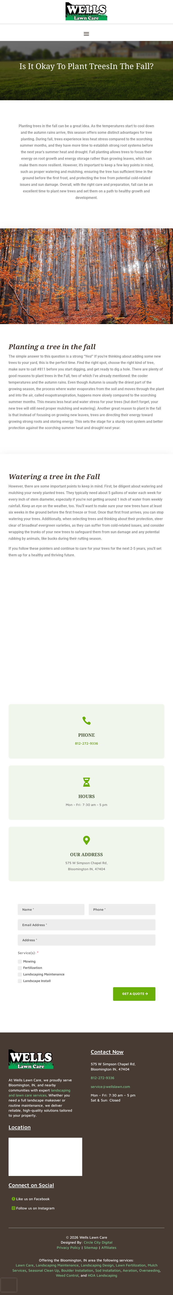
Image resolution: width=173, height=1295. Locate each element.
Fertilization (30, 968)
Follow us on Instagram (35, 1208)
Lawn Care (25, 1265)
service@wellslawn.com (110, 1087)
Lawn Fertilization (131, 1265)
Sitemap (91, 1247)
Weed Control (67, 1275)
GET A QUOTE (133, 994)
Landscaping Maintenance (41, 974)
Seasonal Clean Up (43, 1270)
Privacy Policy (68, 1247)
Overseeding (149, 1270)
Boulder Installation (77, 1270)
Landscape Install (34, 981)
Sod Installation (108, 1270)
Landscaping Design (97, 1265)
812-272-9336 (86, 743)
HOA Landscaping (102, 1275)
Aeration (130, 1270)
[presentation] (9, 1285)
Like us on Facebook (33, 1199)
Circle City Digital (98, 1242)
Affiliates (108, 1247)
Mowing (27, 961)
